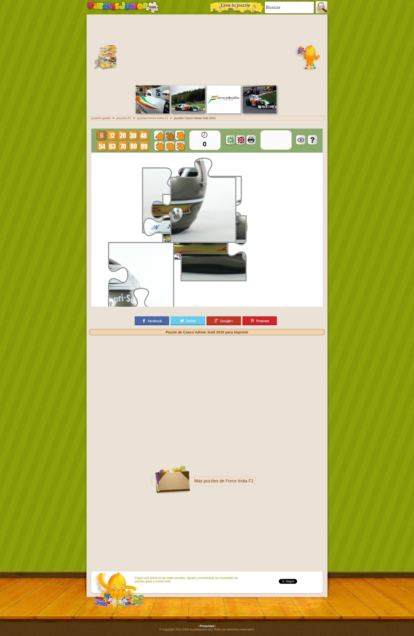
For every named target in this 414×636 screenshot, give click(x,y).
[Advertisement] (207, 49)
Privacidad (207, 626)
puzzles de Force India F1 (229, 481)
